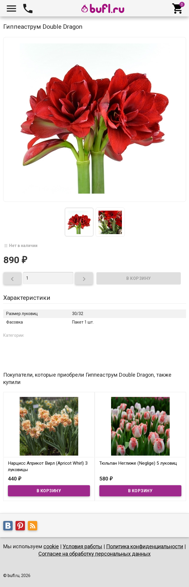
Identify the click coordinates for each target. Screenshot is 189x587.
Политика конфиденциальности (144, 546)
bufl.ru (13, 575)
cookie (51, 546)
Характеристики (26, 297)
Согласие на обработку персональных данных (94, 554)
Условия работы (82, 546)
